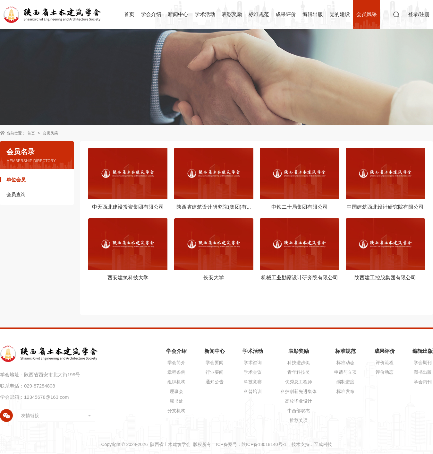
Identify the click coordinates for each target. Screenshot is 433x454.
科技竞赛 (253, 381)
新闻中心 (178, 14)
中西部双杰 (298, 410)
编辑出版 (312, 14)
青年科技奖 (298, 372)
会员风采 (366, 14)
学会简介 (176, 362)
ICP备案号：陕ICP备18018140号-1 (251, 444)
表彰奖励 (232, 14)
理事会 (176, 391)
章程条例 (176, 372)
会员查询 (16, 194)
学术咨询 (253, 362)
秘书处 (176, 401)
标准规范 (259, 14)
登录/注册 (419, 14)
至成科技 (323, 444)
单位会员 (16, 179)
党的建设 (339, 14)
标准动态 (345, 362)
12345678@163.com (46, 397)
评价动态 (385, 372)
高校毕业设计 (298, 401)
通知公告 (215, 381)
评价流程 (385, 362)
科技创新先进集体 (299, 391)
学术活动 (205, 14)
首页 (129, 14)
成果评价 (286, 14)
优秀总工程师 (298, 381)
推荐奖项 (299, 420)
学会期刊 (423, 362)
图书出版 (423, 372)
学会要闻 (215, 362)
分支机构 (176, 410)
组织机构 (176, 381)
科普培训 (253, 391)
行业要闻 (215, 372)
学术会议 (253, 372)
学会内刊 (423, 381)
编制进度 (345, 381)
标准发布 (345, 391)
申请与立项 (345, 372)
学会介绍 (151, 14)
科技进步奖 (298, 362)
